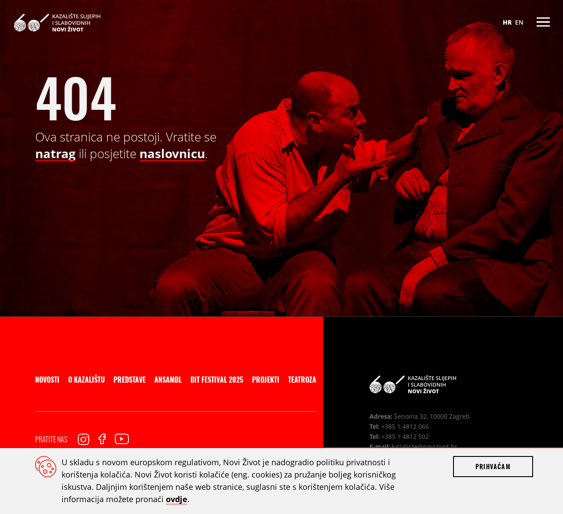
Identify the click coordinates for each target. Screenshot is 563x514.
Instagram (83, 439)
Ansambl (168, 379)
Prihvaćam (493, 466)
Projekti (265, 379)
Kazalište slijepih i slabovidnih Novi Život (57, 22)
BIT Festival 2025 (216, 379)
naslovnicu (172, 153)
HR (507, 22)
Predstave (129, 379)
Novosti (47, 379)
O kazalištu (86, 379)
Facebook (102, 439)
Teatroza (302, 379)
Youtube (122, 439)
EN (519, 22)
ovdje (176, 499)
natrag (55, 153)
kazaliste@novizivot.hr (424, 446)
